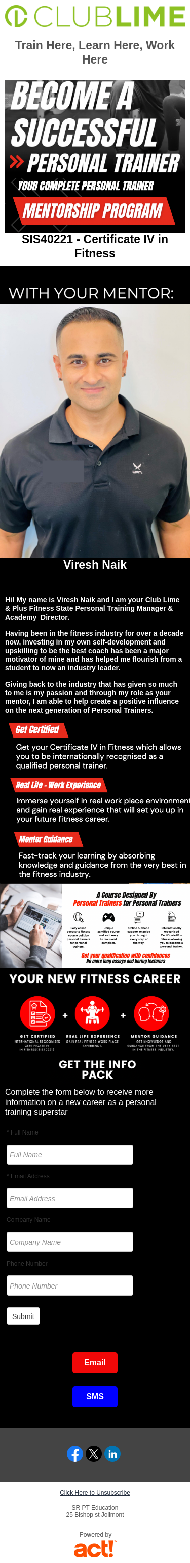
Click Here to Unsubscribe (95, 1492)
